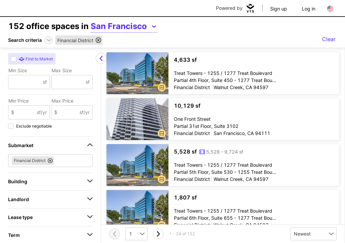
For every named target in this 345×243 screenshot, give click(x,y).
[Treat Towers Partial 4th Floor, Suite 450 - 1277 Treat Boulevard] (223, 73)
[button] (162, 87)
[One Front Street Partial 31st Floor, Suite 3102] (223, 119)
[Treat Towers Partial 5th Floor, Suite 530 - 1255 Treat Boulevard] (223, 165)
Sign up (278, 8)
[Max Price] (68, 112)
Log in (308, 8)
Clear (329, 39)
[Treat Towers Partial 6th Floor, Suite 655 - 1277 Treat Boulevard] (223, 211)
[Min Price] (25, 112)
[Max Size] (69, 82)
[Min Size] (25, 82)
